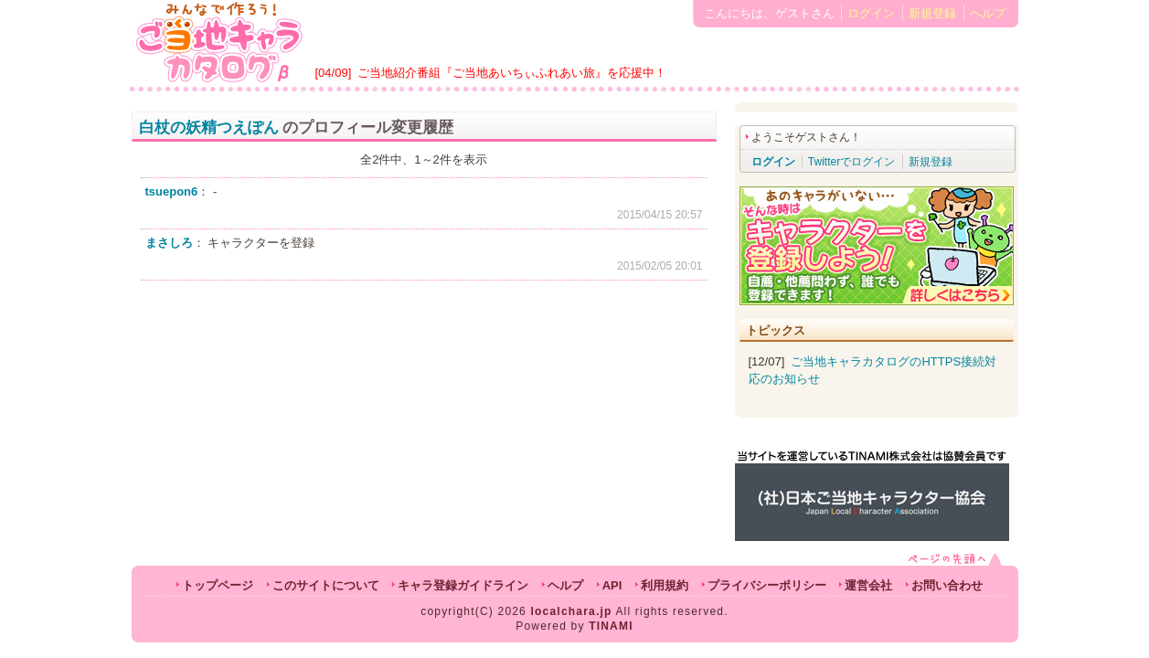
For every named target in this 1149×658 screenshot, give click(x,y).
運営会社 (868, 585)
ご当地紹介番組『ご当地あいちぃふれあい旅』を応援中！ (511, 73)
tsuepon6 (171, 191)
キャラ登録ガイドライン (463, 585)
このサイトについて (325, 585)
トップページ (217, 585)
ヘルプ (987, 13)
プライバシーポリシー (766, 585)
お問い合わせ (947, 585)
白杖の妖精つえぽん (209, 127)
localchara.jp (571, 611)
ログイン (871, 13)
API (612, 585)
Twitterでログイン (851, 161)
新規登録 (932, 13)
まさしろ (169, 242)
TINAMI (611, 626)
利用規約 (664, 585)
